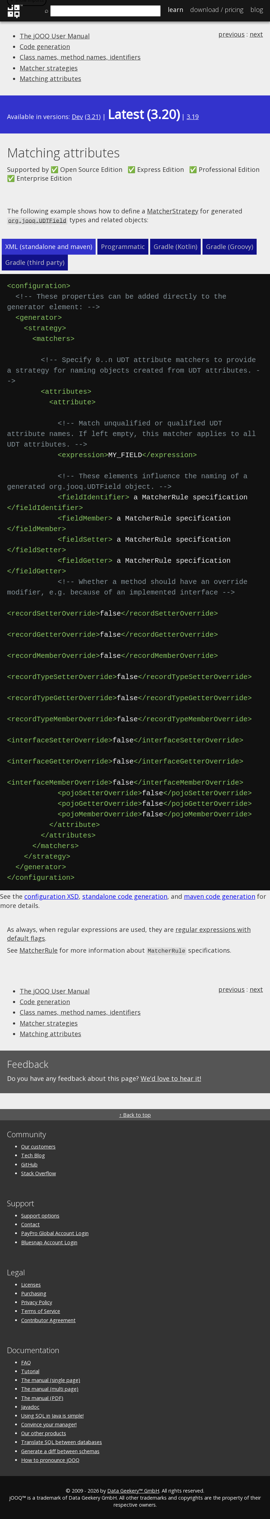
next (256, 34)
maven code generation (219, 896)
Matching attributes (50, 78)
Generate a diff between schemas (60, 1450)
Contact (30, 1223)
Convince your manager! (49, 1423)
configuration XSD (51, 896)
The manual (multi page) (49, 1387)
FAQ (26, 1361)
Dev (77, 116)
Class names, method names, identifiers (80, 57)
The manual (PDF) (42, 1397)
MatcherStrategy (172, 211)
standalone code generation (124, 896)
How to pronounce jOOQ (50, 1459)
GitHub (29, 1163)
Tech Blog (33, 1154)
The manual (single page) (50, 1379)
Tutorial (30, 1370)
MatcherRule (38, 950)
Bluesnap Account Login (49, 1241)
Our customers (38, 1145)
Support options (40, 1214)
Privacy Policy (36, 1301)
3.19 (193, 116)
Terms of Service (40, 1310)
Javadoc (30, 1405)
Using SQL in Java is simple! (52, 1414)
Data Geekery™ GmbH (133, 1489)
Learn (175, 9)
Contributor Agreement (48, 1319)
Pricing (216, 9)
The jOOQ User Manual (55, 36)
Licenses (31, 1283)
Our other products (43, 1432)
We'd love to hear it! (171, 1077)
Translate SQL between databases (61, 1441)
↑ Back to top (135, 1113)
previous (231, 34)
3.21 (93, 116)
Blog (256, 9)
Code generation (45, 46)
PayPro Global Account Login (55, 1232)
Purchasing (33, 1292)
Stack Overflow (38, 1172)
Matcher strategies (49, 68)
